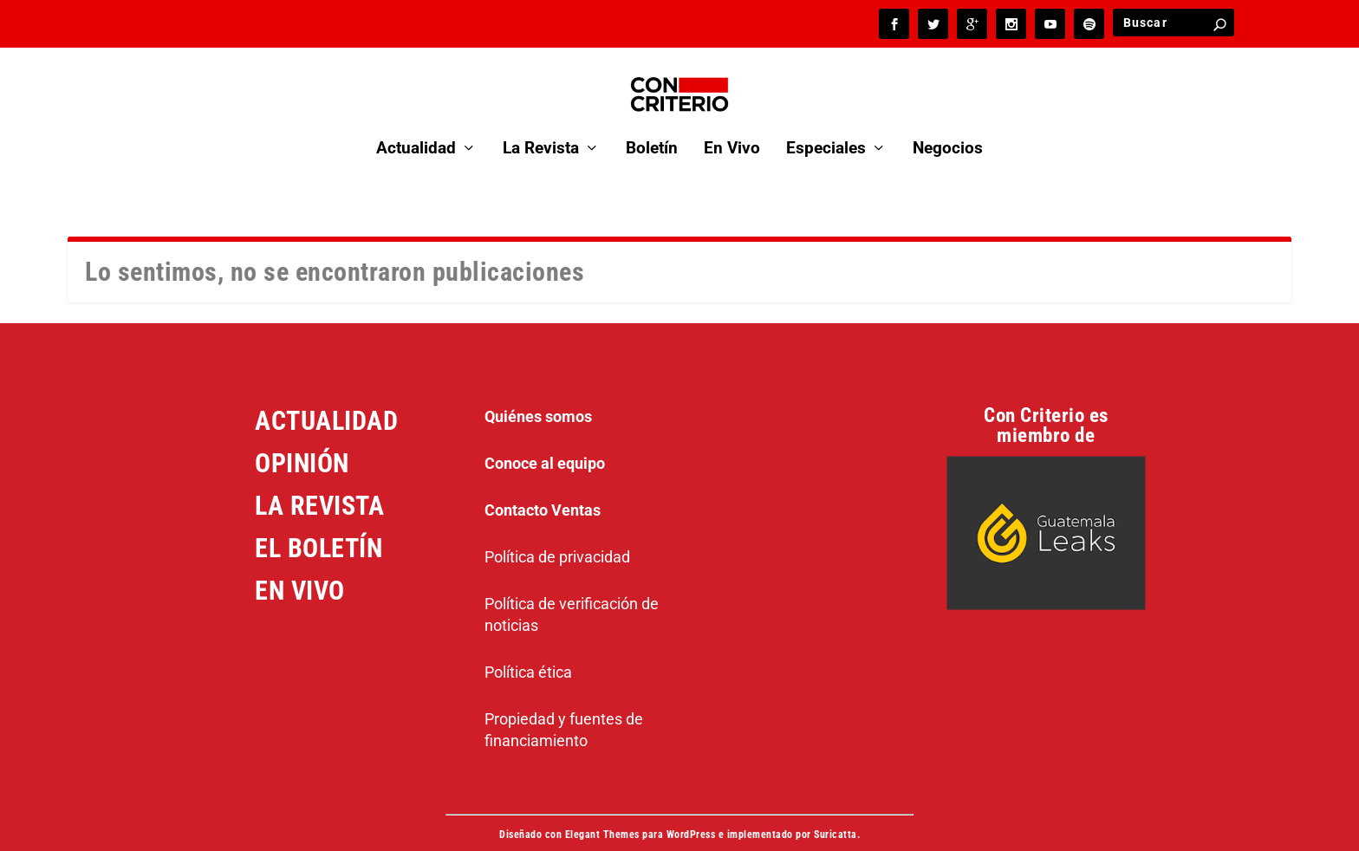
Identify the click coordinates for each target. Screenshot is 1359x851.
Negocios (948, 125)
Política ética (528, 647)
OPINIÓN (302, 438)
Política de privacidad (557, 532)
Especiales (826, 125)
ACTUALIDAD (326, 395)
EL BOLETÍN (318, 523)
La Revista (541, 125)
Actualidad (416, 125)
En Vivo (732, 125)
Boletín (652, 125)
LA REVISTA (319, 480)
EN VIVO (300, 565)
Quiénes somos (538, 391)
